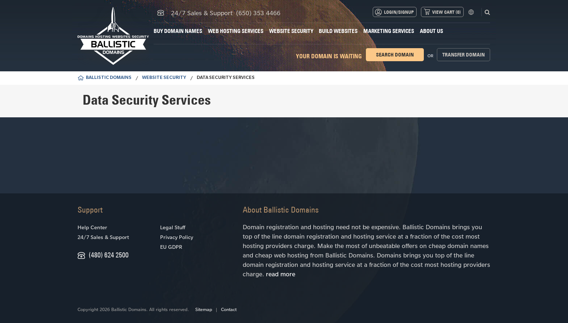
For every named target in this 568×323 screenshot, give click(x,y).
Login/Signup (399, 12)
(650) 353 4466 (258, 13)
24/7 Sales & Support (103, 237)
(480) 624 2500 (109, 254)
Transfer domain (463, 54)
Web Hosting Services (235, 31)
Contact (229, 309)
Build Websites (338, 31)
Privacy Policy (176, 237)
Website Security (291, 31)
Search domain (395, 54)
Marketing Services (388, 31)
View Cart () (446, 12)
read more (280, 274)
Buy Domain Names (178, 31)
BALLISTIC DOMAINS (108, 78)
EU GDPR (171, 246)
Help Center (92, 227)
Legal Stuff (172, 227)
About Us (431, 31)
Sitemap (203, 309)
